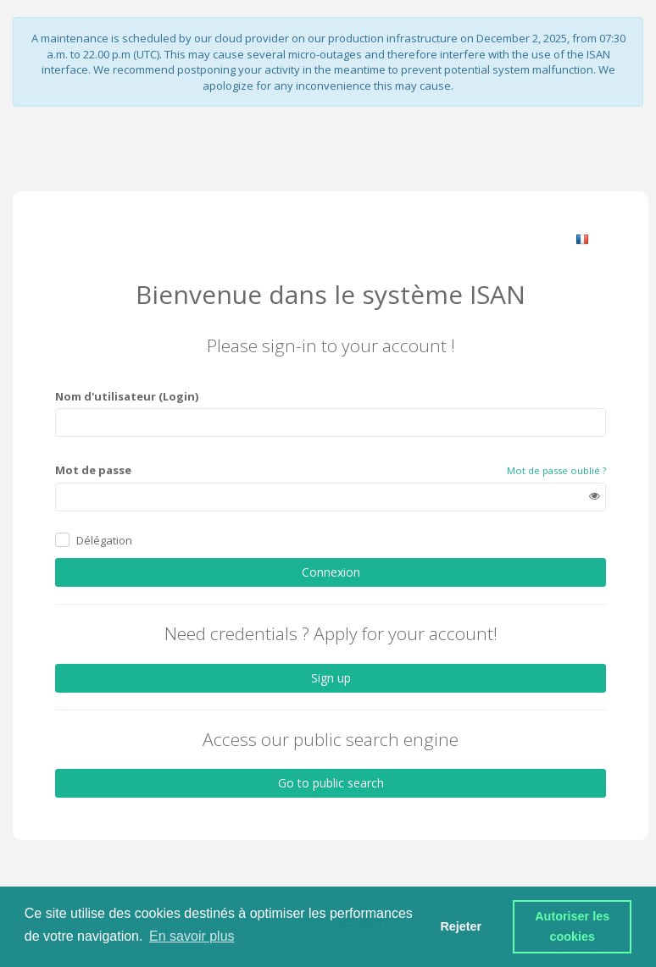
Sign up (331, 677)
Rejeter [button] (460, 926)
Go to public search (331, 783)
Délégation (104, 540)
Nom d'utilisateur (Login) (126, 395)
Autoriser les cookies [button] (574, 926)
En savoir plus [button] (192, 936)
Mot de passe (93, 470)
